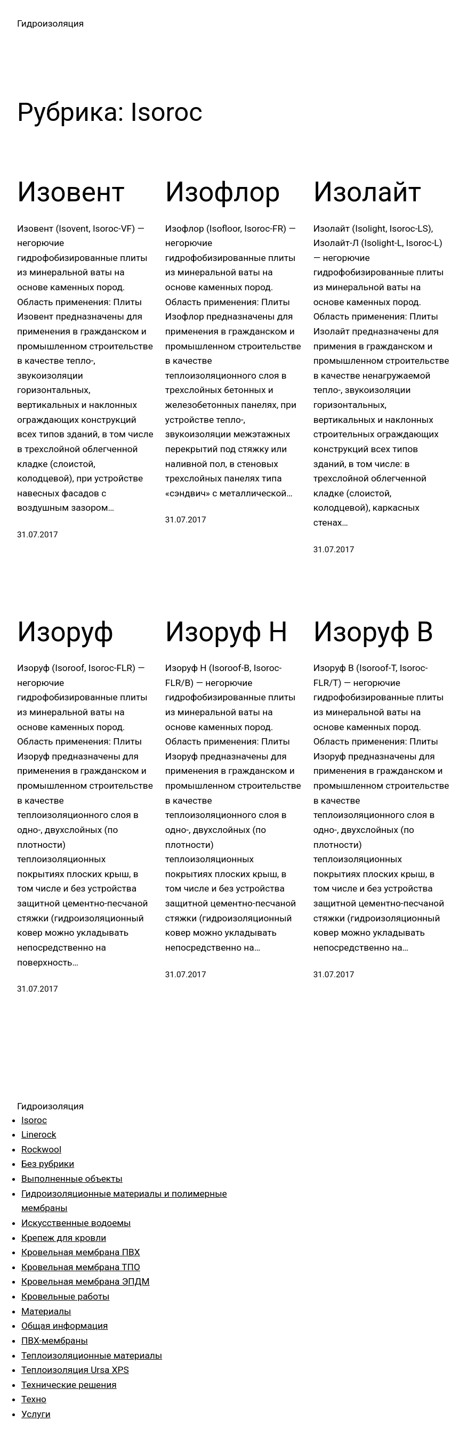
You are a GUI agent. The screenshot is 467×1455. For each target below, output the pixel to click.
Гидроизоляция (50, 23)
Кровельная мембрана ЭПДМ (85, 1281)
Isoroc (34, 1120)
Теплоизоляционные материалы (91, 1355)
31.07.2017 (37, 535)
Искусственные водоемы (76, 1222)
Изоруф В (373, 632)
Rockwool (41, 1149)
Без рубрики (47, 1163)
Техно (33, 1399)
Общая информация (64, 1325)
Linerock (38, 1134)
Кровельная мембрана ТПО (80, 1267)
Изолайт (367, 192)
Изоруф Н (226, 632)
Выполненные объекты (72, 1178)
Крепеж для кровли (63, 1237)
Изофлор (222, 192)
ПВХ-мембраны (54, 1340)
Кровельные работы (65, 1296)
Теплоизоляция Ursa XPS (75, 1369)
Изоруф (65, 632)
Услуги (36, 1414)
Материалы (46, 1311)
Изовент (71, 192)
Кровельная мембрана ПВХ (80, 1252)
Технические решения (69, 1384)
